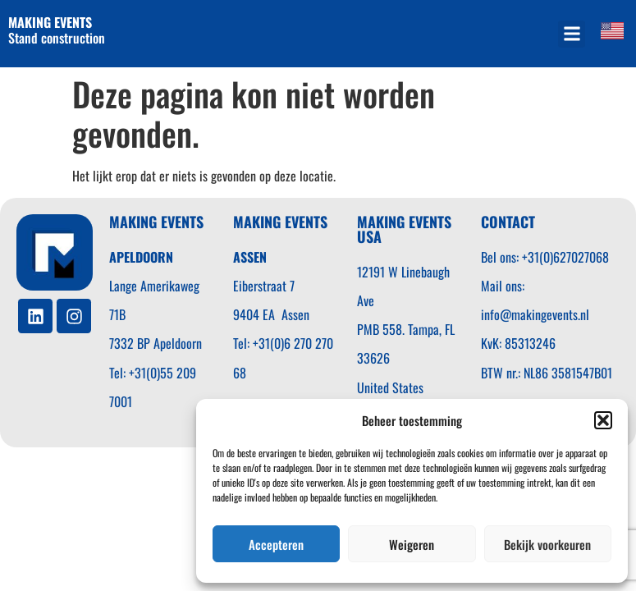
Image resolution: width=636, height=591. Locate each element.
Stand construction (58, 30)
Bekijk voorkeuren (547, 544)
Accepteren (276, 544)
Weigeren (411, 544)
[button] (603, 420)
